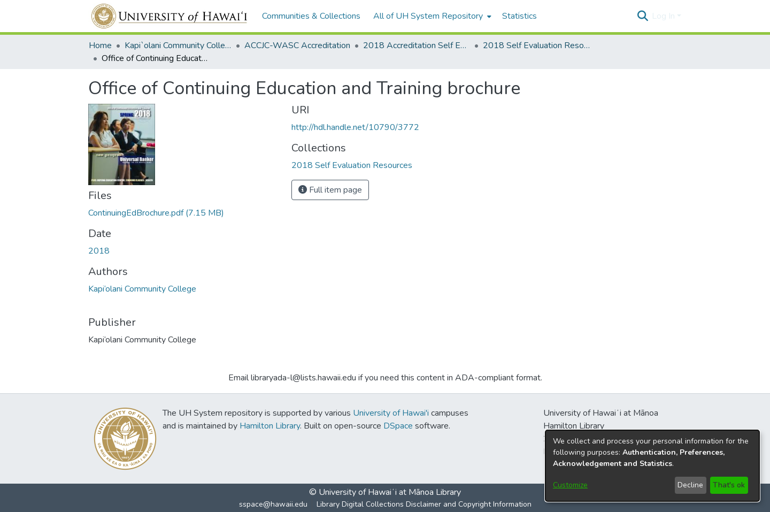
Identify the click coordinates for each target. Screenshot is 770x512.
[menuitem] (431, 16)
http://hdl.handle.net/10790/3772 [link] (355, 127)
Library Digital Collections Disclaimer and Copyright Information (424, 504)
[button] (642, 16)
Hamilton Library (270, 426)
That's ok (729, 485)
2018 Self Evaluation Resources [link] (536, 45)
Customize (570, 485)
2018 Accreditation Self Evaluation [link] (416, 45)
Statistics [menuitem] (519, 16)
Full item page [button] (330, 190)
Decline (690, 485)
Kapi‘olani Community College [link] (142, 289)
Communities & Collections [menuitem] (311, 16)
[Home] (169, 16)
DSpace (398, 426)
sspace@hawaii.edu (273, 504)
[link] (156, 213)
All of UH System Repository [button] (428, 16)
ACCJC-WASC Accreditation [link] (297, 45)
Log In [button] (664, 16)
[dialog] (652, 465)
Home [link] (100, 45)
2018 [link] (99, 251)
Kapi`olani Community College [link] (178, 45)
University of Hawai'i (391, 413)
